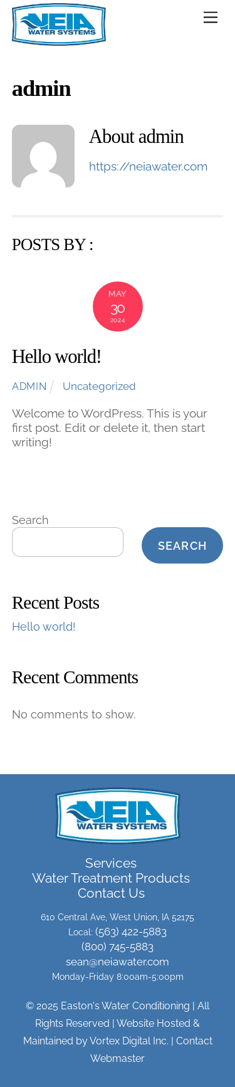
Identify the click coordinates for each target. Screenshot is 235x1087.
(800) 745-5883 (117, 946)
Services (111, 863)
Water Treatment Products (111, 878)
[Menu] (210, 16)
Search (30, 520)
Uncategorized (99, 386)
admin (29, 386)
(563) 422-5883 (131, 931)
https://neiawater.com (148, 166)
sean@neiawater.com (117, 961)
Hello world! (57, 356)
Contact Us (111, 893)
